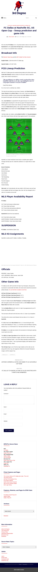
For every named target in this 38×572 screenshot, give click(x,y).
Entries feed (4, 557)
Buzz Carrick (11, 36)
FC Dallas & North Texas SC (10, 494)
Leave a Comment (27, 36)
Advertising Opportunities (7, 533)
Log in (2, 556)
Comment (6, 393)
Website (5, 421)
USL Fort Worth (7, 457)
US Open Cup (27, 25)
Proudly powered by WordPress (11, 564)
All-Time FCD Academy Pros (10, 479)
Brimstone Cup (4, 535)
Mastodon (6, 515)
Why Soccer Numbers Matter (10, 483)
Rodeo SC (6, 463)
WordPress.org (4, 560)
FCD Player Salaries (8, 480)
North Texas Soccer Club (9, 460)
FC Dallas (10, 25)
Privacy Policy (4, 532)
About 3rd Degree (5, 529)
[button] (3, 41)
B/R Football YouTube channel (23, 57)
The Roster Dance (8, 477)
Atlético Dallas (7, 456)
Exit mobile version (19, 569)
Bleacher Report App (8, 57)
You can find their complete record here (18, 289)
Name (5, 407)
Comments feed (5, 559)
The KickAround (5, 530)
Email (5, 414)
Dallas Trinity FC (7, 453)
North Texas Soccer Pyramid (10, 482)
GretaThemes (30, 564)
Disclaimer (3, 536)
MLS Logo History (8, 484)
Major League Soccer (18, 25)
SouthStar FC (7, 466)
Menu (4, 17)
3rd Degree (19, 13)
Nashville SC (5, 354)
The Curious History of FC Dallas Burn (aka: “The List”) (16, 476)
